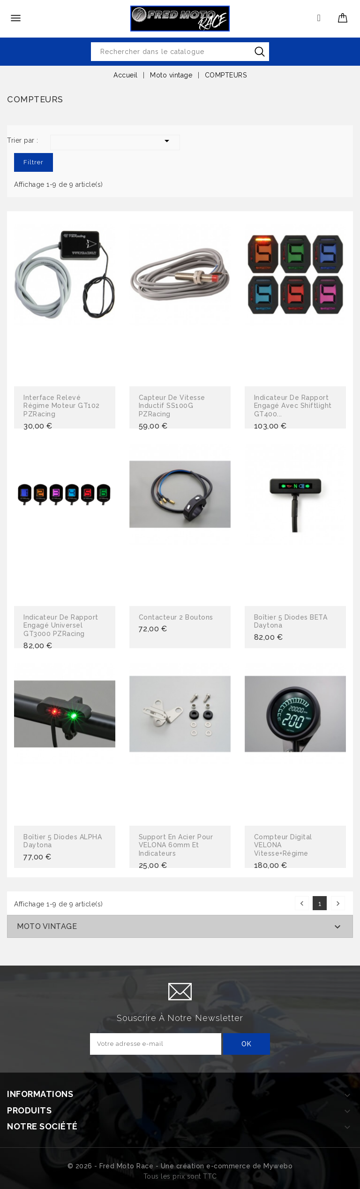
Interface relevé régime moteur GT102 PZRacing (61, 406)
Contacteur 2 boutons (176, 617)
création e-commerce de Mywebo (234, 1166)
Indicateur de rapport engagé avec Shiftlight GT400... (293, 406)
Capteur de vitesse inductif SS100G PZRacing (172, 406)
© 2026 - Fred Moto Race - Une (122, 1166)
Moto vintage (47, 926)
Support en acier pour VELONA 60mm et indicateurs (176, 845)
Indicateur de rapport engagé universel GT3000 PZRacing (60, 625)
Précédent (302, 903)
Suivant (338, 903)
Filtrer (33, 162)
